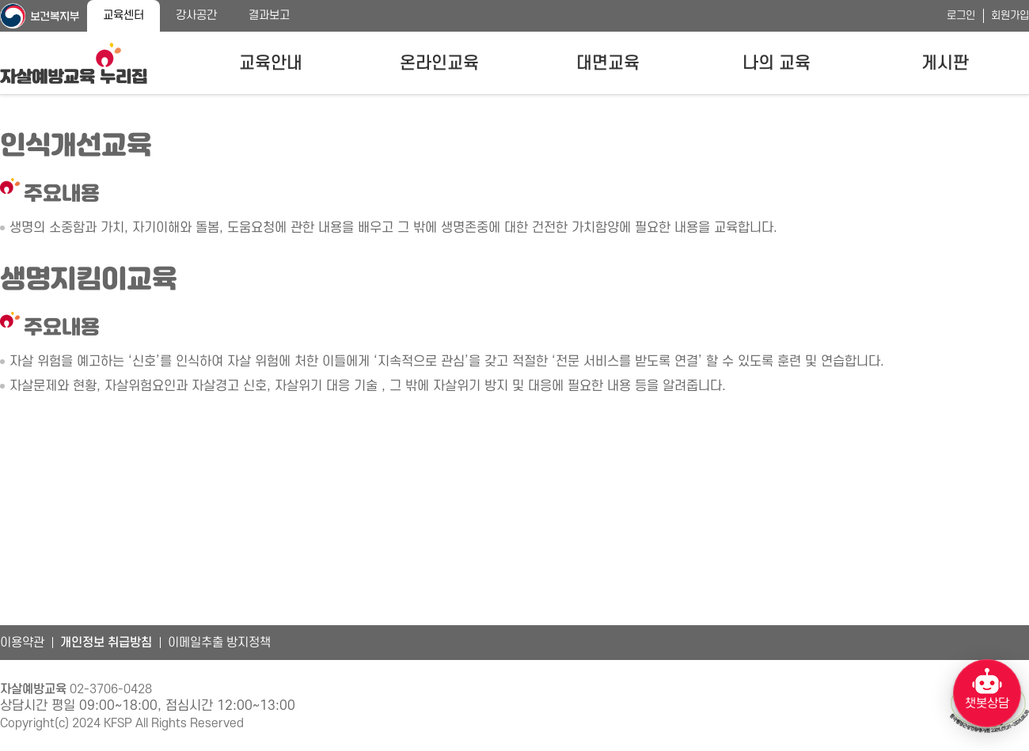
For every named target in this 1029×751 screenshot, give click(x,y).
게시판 (945, 63)
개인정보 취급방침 (106, 642)
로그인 (961, 15)
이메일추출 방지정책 (219, 642)
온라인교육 (439, 63)
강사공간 (196, 15)
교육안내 (270, 63)
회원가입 (1010, 15)
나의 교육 (776, 63)
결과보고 (269, 15)
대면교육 (608, 63)
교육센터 (123, 15)
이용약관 (22, 642)
